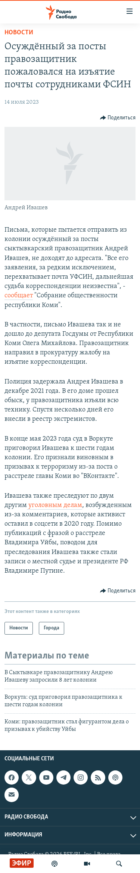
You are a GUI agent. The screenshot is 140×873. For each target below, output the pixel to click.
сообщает (18, 295)
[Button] (118, 118)
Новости (18, 32)
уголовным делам (54, 505)
